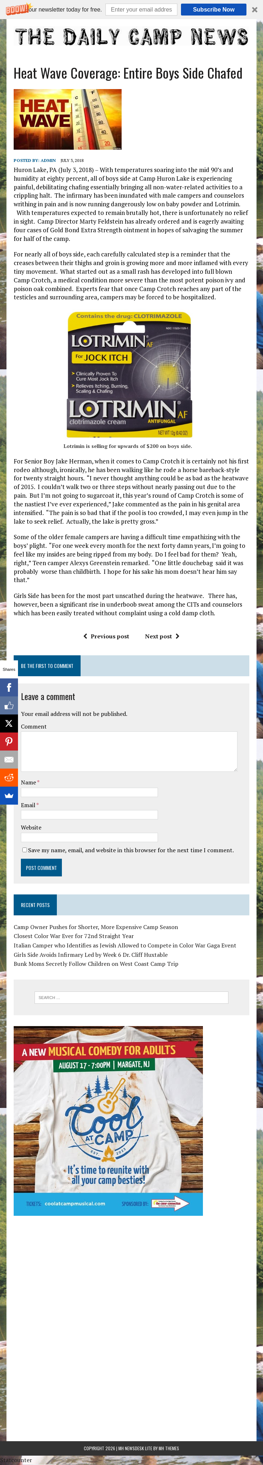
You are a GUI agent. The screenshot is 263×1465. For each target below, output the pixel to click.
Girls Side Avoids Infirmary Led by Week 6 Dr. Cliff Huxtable (90, 955)
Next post (162, 636)
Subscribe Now (214, 9)
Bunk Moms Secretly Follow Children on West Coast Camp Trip (95, 964)
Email (28, 805)
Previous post (106, 636)
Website (31, 828)
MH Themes (169, 1449)
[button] (131, 9)
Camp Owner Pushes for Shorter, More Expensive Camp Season (95, 927)
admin (47, 160)
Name (29, 783)
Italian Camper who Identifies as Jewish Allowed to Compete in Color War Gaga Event (124, 945)
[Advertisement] (131, 1272)
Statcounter (16, 1460)
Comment (33, 726)
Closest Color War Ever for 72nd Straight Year (73, 936)
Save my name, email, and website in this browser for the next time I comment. (130, 850)
